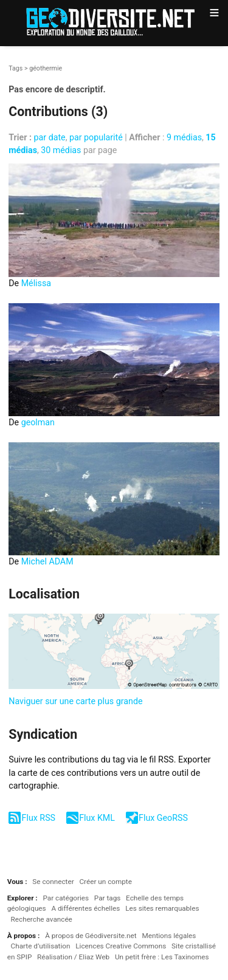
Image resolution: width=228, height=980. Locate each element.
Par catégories (66, 898)
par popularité (96, 137)
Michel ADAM (47, 561)
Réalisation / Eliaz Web (73, 957)
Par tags (107, 898)
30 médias (61, 150)
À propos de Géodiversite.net (91, 935)
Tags (15, 68)
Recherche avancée (41, 919)
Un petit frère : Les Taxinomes (162, 957)
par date (50, 137)
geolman (38, 422)
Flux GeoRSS (163, 818)
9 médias (184, 137)
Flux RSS (38, 818)
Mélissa (36, 283)
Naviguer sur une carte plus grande (75, 701)
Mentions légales (169, 935)
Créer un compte (105, 881)
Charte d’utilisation (41, 946)
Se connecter (53, 881)
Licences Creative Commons (120, 946)
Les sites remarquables (162, 908)
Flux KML (97, 818)
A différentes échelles (85, 908)
